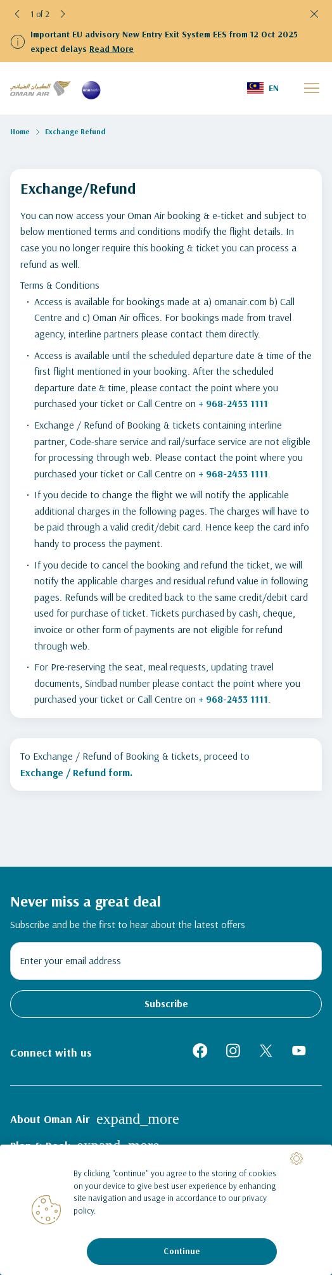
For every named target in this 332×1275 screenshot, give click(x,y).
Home (20, 131)
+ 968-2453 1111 (233, 403)
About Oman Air (94, 1118)
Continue (181, 1251)
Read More (111, 48)
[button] (17, 14)
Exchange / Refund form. (76, 772)
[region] (166, 1210)
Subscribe (166, 1003)
